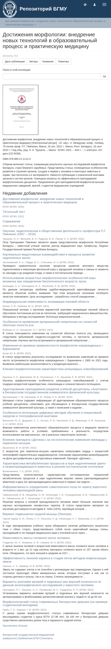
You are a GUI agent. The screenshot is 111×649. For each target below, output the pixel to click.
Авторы (33, 61)
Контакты (47, 638)
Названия (47, 61)
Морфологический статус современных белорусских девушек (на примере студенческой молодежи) (55, 603)
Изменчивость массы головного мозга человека (36, 538)
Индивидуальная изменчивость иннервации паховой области (46, 301)
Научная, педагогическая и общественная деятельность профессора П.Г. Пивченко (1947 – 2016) (54, 232)
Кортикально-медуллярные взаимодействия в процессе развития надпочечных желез (49, 256)
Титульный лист (14, 211)
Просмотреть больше (15, 625)
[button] (85, 4)
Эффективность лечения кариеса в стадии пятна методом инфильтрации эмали (55, 560)
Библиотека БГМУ (30, 638)
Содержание (11, 221)
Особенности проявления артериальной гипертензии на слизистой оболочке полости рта (50, 323)
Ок (104, 76)
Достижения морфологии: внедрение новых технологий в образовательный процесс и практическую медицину (43, 200)
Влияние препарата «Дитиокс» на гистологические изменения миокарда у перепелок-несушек (55, 441)
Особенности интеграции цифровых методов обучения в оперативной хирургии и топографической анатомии (52, 414)
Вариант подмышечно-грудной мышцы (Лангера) (37, 514)
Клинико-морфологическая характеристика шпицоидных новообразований (55, 369)
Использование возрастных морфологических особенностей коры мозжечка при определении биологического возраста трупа (49, 279)
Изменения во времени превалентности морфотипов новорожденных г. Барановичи (53, 347)
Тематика (63, 61)
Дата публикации (15, 61)
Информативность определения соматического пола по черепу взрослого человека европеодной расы (55, 488)
